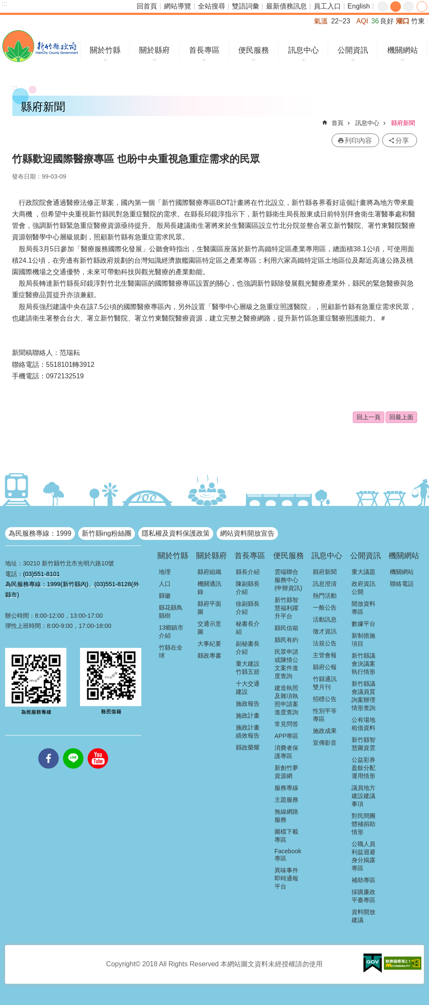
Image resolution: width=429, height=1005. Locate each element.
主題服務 (286, 799)
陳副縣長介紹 (248, 587)
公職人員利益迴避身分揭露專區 (363, 856)
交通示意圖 (209, 627)
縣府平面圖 (209, 607)
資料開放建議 (363, 915)
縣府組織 (209, 571)
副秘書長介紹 (248, 647)
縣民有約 (286, 639)
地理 (165, 571)
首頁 (337, 122)
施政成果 (325, 730)
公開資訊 (352, 50)
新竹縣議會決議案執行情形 (363, 663)
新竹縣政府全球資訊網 (40, 46)
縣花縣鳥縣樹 (171, 611)
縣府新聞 (403, 122)
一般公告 (325, 607)
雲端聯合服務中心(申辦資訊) (289, 579)
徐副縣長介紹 (248, 607)
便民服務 (253, 50)
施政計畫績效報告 (248, 731)
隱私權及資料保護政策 (176, 533)
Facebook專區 (288, 855)
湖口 (402, 21)
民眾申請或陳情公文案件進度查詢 (286, 663)
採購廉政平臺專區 (363, 896)
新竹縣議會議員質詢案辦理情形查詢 (363, 695)
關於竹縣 (105, 50)
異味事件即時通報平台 (286, 878)
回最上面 (401, 417)
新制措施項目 (363, 639)
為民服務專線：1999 (40, 533)
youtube (98, 748)
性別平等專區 (325, 714)
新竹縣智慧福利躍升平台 (286, 607)
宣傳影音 (325, 742)
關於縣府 (154, 50)
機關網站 (402, 50)
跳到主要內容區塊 (4, 4)
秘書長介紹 (248, 627)
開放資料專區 (363, 607)
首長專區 (204, 50)
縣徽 (165, 595)
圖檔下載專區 (286, 835)
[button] (372, 963)
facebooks (48, 748)
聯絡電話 (402, 583)
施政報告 (248, 703)
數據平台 (363, 623)
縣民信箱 (286, 628)
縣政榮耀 (248, 747)
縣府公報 (325, 667)
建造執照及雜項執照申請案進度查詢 (286, 699)
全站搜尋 (211, 6)
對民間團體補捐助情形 (363, 823)
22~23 (340, 21)
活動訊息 (325, 619)
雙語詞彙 (245, 6)
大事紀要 (209, 643)
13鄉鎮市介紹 (171, 631)
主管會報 (325, 655)
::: (4, 3)
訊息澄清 (325, 583)
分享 (422, 6)
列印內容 (358, 140)
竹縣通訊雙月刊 (325, 683)
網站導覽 (177, 6)
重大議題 (363, 571)
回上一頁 (368, 417)
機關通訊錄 (209, 587)
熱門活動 (325, 595)
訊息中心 (303, 50)
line (73, 748)
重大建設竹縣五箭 (248, 667)
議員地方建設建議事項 (363, 795)
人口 (165, 583)
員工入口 (327, 6)
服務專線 (286, 787)
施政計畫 (248, 715)
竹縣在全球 (171, 651)
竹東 (418, 21)
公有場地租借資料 (363, 723)
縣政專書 (209, 655)
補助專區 (363, 880)
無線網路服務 (286, 815)
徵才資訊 (325, 631)
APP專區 (287, 735)
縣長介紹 (248, 571)
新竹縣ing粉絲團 (107, 533)
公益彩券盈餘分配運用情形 (363, 767)
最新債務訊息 (286, 6)
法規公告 (325, 643)
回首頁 (147, 6)
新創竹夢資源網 (286, 771)
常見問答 (286, 724)
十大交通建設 (248, 687)
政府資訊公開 (363, 587)
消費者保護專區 (286, 751)
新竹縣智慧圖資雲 (363, 743)
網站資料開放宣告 (247, 533)
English (359, 6)
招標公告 (325, 699)
